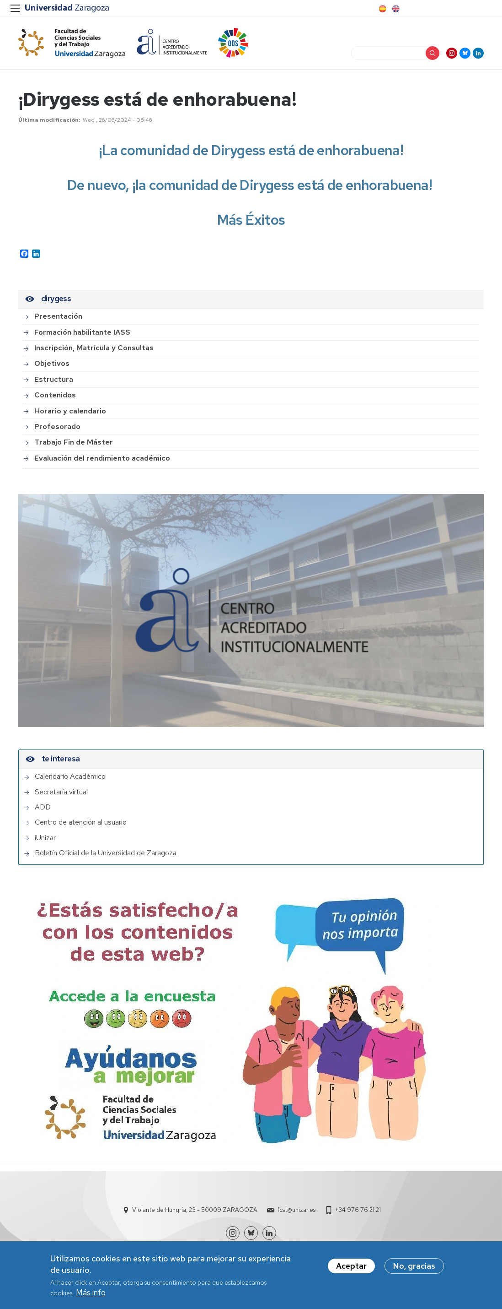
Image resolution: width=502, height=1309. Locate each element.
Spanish (381, 8)
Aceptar (351, 1268)
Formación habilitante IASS (82, 332)
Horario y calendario (70, 411)
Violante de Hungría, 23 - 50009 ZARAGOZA (194, 1210)
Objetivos (51, 363)
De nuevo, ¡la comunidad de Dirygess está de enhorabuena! (251, 185)
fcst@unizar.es (296, 1210)
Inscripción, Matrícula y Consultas (94, 348)
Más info (91, 1295)
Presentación (58, 316)
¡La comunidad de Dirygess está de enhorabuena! (251, 150)
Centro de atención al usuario (81, 822)
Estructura (53, 379)
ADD (43, 807)
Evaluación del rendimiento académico (102, 458)
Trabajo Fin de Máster (73, 442)
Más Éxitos (251, 220)
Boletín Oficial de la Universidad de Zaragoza (105, 853)
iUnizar (45, 838)
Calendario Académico (70, 776)
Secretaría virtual (61, 792)
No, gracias (414, 1268)
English (395, 8)
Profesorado (57, 426)
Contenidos (55, 395)
